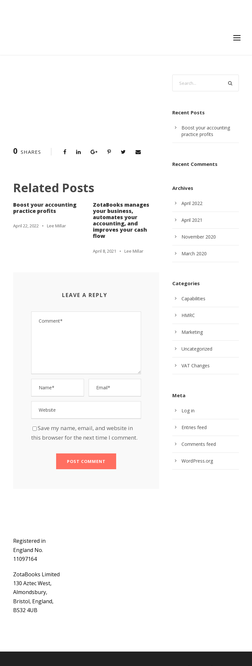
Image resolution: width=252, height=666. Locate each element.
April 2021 (191, 220)
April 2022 (191, 203)
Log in (187, 410)
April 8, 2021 (105, 238)
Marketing (191, 332)
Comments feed (197, 444)
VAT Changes (195, 365)
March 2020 (193, 253)
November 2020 (197, 237)
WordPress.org (196, 461)
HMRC (188, 315)
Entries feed (193, 427)
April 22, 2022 (26, 225)
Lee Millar (57, 225)
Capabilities (193, 298)
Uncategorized (196, 349)
